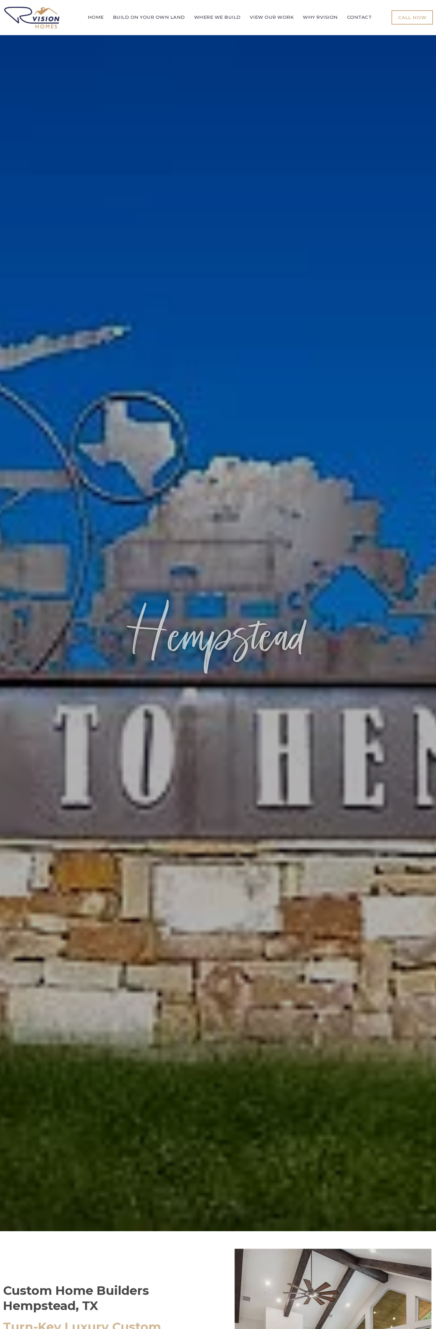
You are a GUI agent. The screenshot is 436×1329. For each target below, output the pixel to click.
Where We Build (217, 17)
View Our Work (272, 17)
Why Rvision (320, 17)
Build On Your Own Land (149, 17)
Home (96, 17)
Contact (359, 17)
